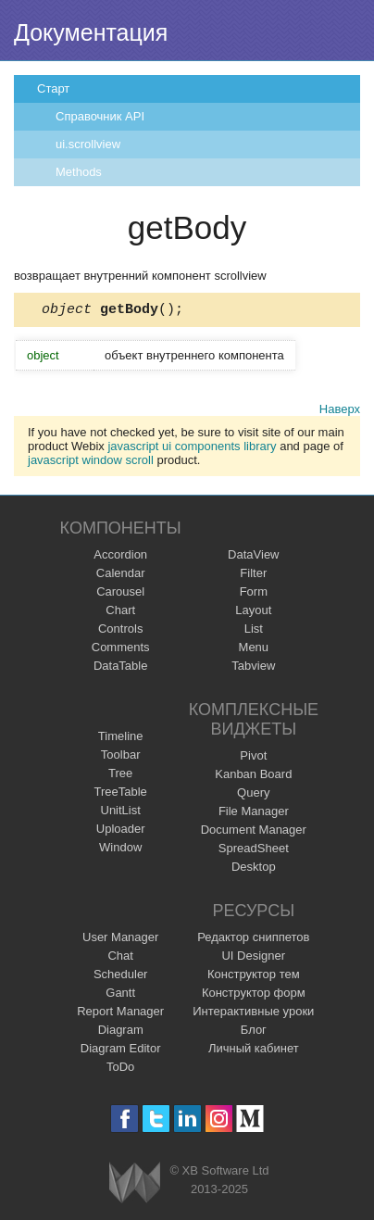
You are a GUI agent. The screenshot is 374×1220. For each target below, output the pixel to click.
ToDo (120, 1069)
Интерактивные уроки (253, 1014)
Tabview (253, 668)
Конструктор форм (253, 995)
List (253, 631)
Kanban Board (253, 777)
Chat (119, 958)
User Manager (120, 940)
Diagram (120, 1032)
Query (253, 795)
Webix (134, 1185)
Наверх (339, 412)
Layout (253, 613)
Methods (79, 172)
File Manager (253, 814)
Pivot (253, 758)
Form (254, 594)
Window (120, 850)
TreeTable (120, 794)
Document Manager (253, 832)
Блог (254, 1032)
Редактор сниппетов (253, 940)
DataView (253, 557)
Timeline (120, 739)
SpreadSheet (253, 851)
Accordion (120, 557)
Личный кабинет (253, 1051)
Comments (121, 650)
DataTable (121, 668)
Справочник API (100, 116)
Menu (254, 650)
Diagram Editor (121, 1051)
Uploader (120, 831)
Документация (91, 32)
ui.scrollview (88, 144)
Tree (120, 776)
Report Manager (120, 1014)
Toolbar (121, 757)
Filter (253, 576)
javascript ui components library (191, 449)
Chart (120, 613)
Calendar (120, 576)
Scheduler (121, 977)
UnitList (121, 813)
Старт (53, 88)
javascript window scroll (91, 463)
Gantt (120, 995)
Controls (120, 631)
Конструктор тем (253, 977)
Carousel (120, 594)
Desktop (253, 869)
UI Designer (253, 958)
